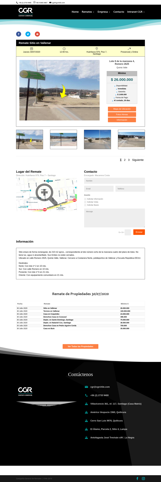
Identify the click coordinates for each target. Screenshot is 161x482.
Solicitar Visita (91, 202)
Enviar (139, 232)
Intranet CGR (134, 12)
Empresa (103, 12)
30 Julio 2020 (22, 308)
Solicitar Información (93, 199)
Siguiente (138, 159)
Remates (87, 12)
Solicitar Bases (91, 205)
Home (75, 12)
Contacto (118, 12)
